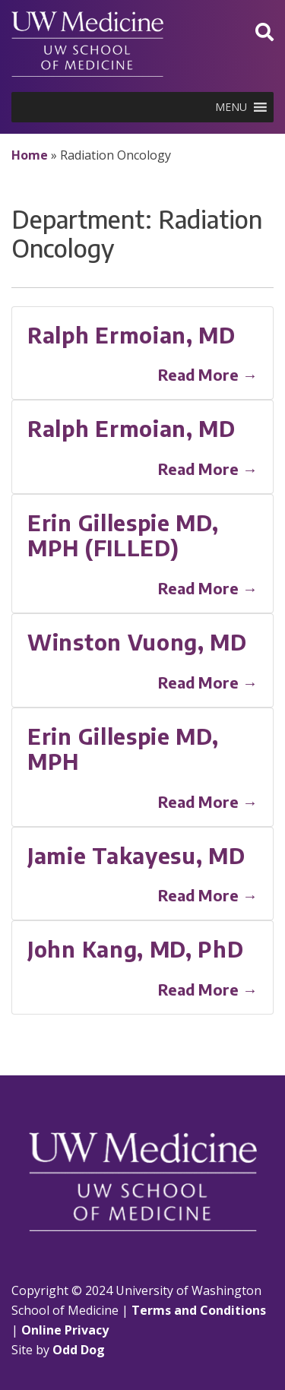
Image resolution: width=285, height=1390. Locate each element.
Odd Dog (78, 1349)
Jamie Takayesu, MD (136, 855)
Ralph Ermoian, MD (131, 334)
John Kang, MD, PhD (135, 949)
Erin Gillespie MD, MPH (123, 749)
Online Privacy (65, 1330)
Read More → (208, 374)
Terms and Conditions (198, 1310)
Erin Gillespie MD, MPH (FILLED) (123, 535)
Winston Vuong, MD (137, 642)
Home (29, 155)
